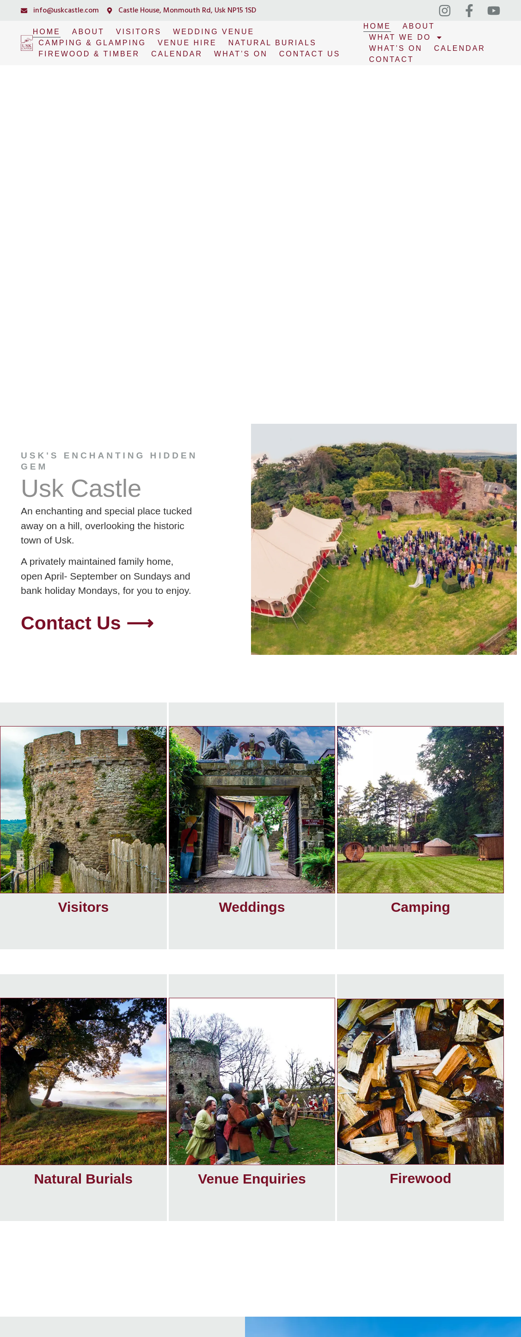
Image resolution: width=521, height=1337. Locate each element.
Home (47, 32)
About (88, 32)
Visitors (138, 32)
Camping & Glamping (92, 43)
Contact (391, 59)
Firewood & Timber (89, 54)
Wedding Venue (213, 32)
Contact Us (310, 54)
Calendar (176, 54)
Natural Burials (272, 43)
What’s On (241, 54)
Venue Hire (187, 43)
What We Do (406, 37)
